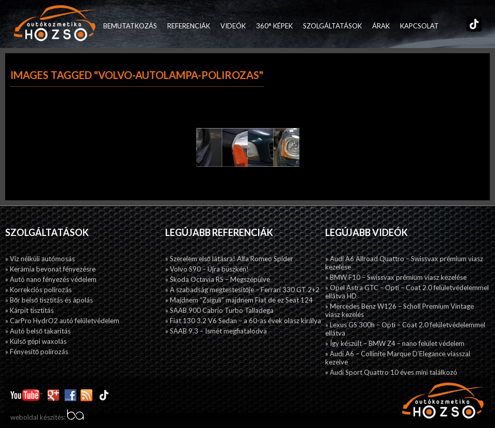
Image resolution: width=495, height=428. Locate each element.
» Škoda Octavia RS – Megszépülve (217, 279)
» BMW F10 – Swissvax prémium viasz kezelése (396, 277)
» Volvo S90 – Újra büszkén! (207, 269)
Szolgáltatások (332, 26)
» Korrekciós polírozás (38, 290)
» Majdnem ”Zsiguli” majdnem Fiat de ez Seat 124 (239, 300)
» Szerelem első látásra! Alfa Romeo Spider (229, 259)
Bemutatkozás (130, 26)
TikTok (472, 26)
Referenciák (188, 26)
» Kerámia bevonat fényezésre (50, 269)
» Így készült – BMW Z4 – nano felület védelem (395, 343)
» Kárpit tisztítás (29, 310)
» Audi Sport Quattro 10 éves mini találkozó (391, 372)
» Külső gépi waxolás (36, 341)
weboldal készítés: (47, 417)
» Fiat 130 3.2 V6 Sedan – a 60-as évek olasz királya (243, 320)
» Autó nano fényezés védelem (51, 279)
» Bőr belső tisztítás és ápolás (49, 300)
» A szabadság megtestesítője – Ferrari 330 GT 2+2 (242, 290)
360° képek (274, 26)
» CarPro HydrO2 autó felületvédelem (62, 320)
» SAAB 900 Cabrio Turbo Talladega (219, 310)
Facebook (449, 26)
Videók (233, 26)
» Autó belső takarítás (38, 331)
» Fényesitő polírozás (36, 351)
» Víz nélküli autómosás (40, 259)
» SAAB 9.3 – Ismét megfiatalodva (216, 331)
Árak (381, 26)
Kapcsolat (419, 26)
